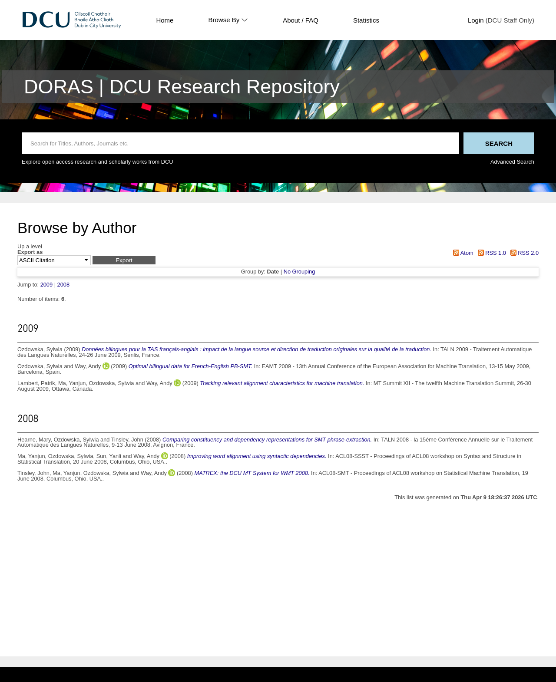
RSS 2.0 (523, 253)
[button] (124, 260)
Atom (461, 253)
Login (476, 20)
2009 (46, 284)
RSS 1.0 (490, 253)
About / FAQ (300, 20)
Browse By (228, 19)
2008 (63, 284)
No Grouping (299, 271)
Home (164, 20)
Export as (30, 252)
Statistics (366, 20)
